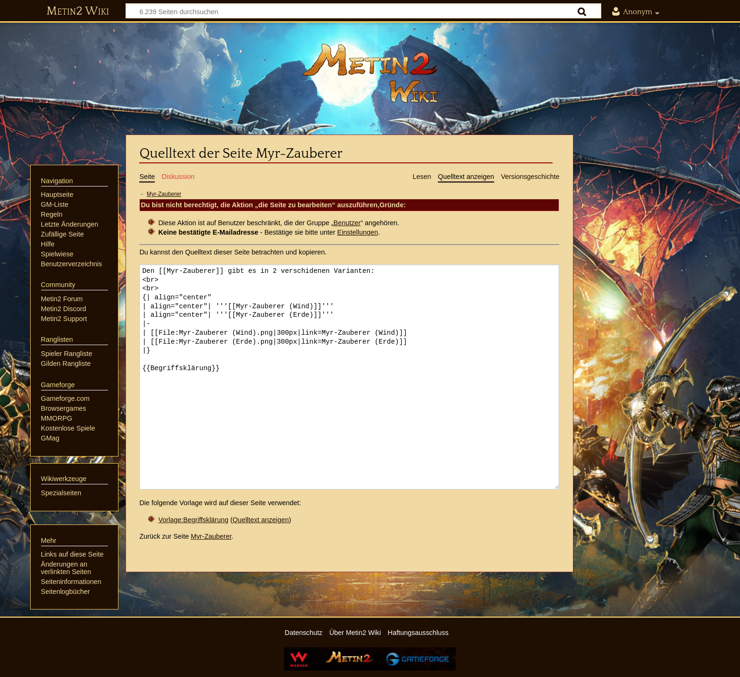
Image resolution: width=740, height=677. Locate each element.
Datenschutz (303, 632)
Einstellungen (357, 232)
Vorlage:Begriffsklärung (193, 520)
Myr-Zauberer (164, 194)
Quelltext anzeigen (261, 520)
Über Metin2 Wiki (355, 632)
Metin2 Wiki (77, 11)
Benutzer (347, 223)
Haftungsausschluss (418, 632)
